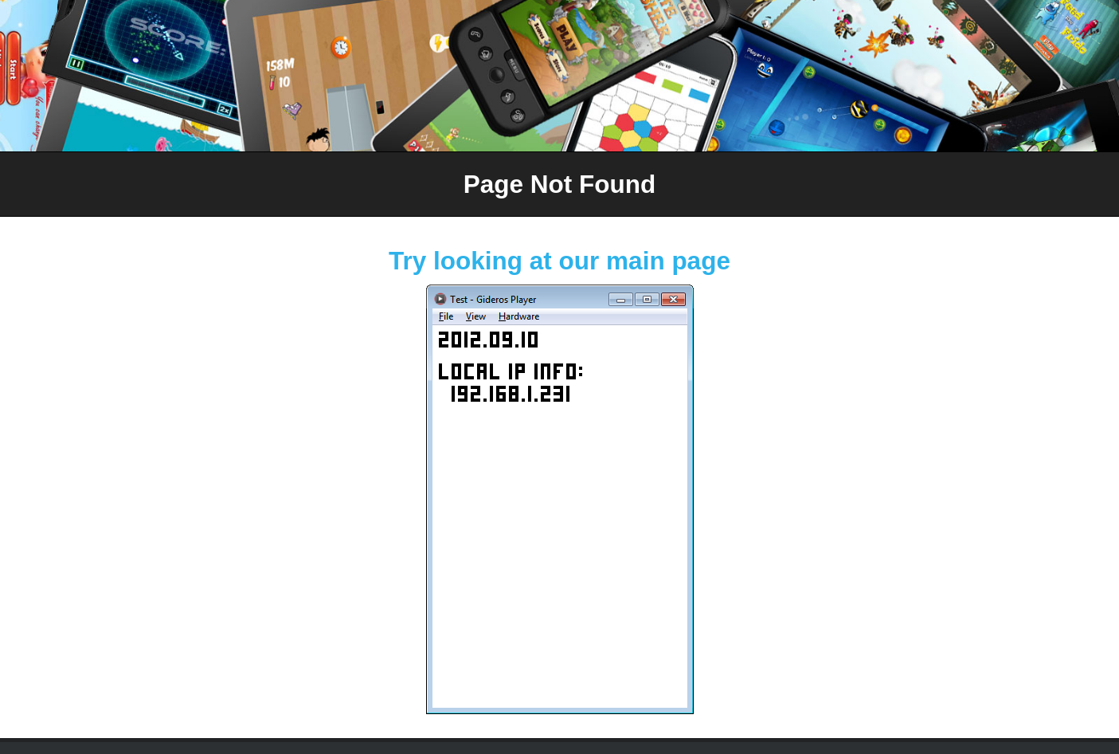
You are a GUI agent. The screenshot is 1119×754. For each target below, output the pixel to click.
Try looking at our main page (559, 260)
